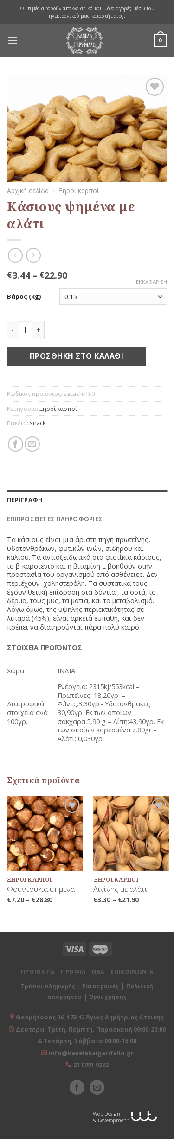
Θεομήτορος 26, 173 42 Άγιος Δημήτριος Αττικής (90, 1017)
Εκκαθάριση (151, 282)
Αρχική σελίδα (28, 190)
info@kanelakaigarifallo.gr (91, 1053)
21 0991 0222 (91, 1064)
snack (38, 423)
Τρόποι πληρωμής (48, 986)
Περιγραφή (25, 500)
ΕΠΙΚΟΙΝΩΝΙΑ (131, 972)
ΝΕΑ (98, 972)
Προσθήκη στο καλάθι (76, 356)
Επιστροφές (101, 986)
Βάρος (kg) (24, 297)
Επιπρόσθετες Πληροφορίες (55, 519)
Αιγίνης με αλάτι (120, 889)
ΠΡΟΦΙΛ (73, 972)
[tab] (87, 499)
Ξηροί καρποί (78, 190)
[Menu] (12, 40)
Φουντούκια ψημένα (41, 889)
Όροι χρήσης (108, 996)
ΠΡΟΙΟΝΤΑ (38, 972)
